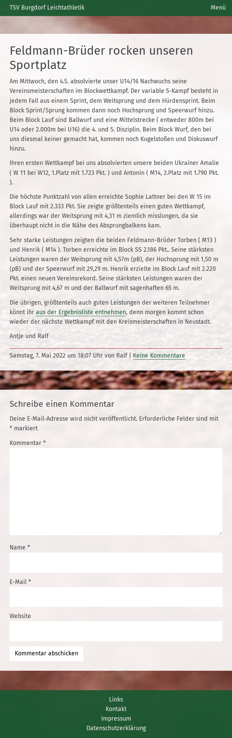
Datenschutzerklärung (116, 728)
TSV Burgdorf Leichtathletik (47, 7)
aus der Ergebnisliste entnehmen (81, 312)
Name (20, 547)
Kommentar (28, 443)
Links (116, 699)
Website (20, 616)
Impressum (116, 718)
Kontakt (116, 709)
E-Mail (20, 582)
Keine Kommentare (159, 355)
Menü (218, 7)
